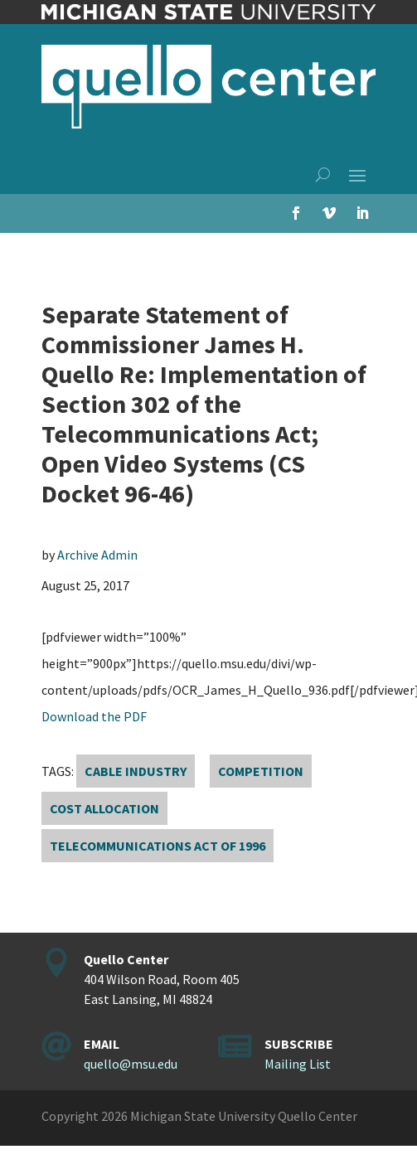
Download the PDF (94, 716)
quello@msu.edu (130, 1063)
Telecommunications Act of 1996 (157, 845)
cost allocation (104, 808)
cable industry (136, 771)
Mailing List (297, 1063)
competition (260, 771)
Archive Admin (97, 554)
